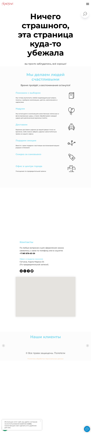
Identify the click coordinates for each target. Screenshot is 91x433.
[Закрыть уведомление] (40, 421)
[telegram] (28, 270)
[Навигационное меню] (87, 4)
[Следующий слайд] (87, 345)
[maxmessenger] (21, 270)
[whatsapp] (31, 270)
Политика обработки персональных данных (45, 359)
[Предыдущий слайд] (3, 345)
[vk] (24, 270)
